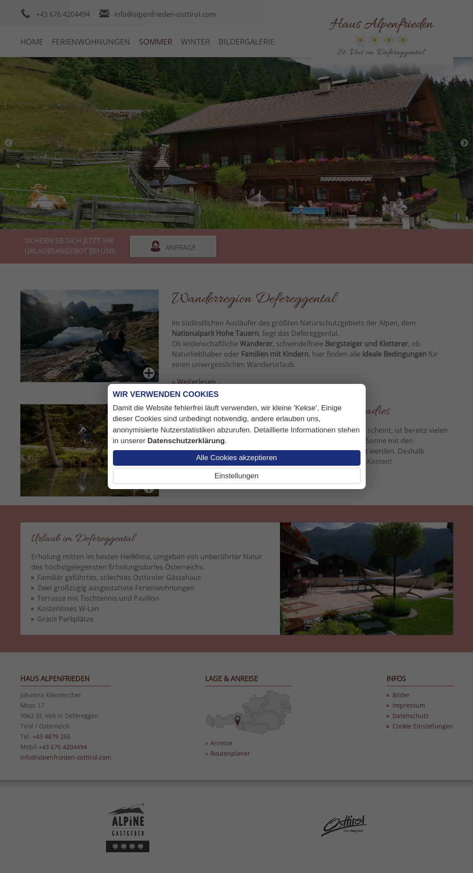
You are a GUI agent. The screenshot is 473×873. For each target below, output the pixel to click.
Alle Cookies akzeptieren (236, 458)
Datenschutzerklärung (186, 441)
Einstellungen (236, 476)
